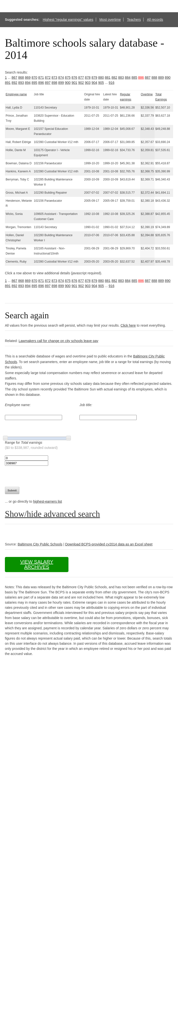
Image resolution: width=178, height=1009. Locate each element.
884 (128, 77)
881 (108, 77)
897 (48, 83)
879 (94, 77)
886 (141, 77)
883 (121, 77)
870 (34, 77)
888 (154, 77)
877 (81, 77)
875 (67, 77)
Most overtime (110, 20)
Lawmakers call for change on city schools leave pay (58, 341)
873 (54, 77)
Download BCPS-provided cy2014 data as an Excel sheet (108, 544)
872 (48, 77)
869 (28, 77)
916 (111, 83)
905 (101, 83)
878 (87, 77)
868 (21, 77)
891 (8, 83)
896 (41, 83)
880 (101, 77)
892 (14, 83)
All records (155, 20)
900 (67, 83)
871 (41, 77)
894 (28, 83)
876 (74, 77)
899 (61, 83)
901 (74, 83)
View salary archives (36, 564)
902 (81, 83)
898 (54, 83)
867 (14, 77)
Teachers (134, 20)
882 (114, 77)
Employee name (16, 94)
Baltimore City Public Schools (40, 544)
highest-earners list (47, 501)
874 (61, 77)
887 (147, 77)
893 (21, 83)
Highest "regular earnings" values (68, 20)
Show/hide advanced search (52, 514)
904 (94, 83)
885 (134, 77)
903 (87, 83)
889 (161, 77)
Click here (128, 325)
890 (167, 77)
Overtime (147, 94)
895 (34, 83)
